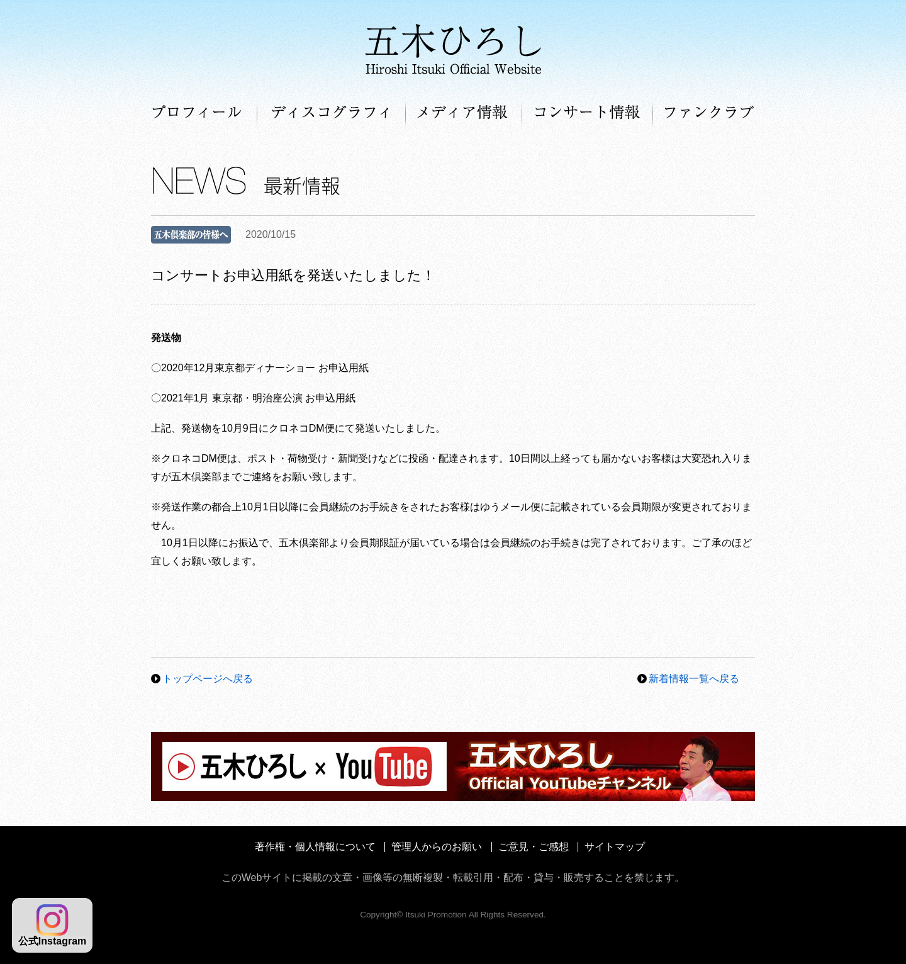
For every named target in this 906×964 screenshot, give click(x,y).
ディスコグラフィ (331, 113)
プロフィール (204, 113)
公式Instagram (52, 925)
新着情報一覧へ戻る (694, 678)
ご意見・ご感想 (533, 846)
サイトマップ (614, 846)
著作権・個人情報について (315, 846)
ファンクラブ (704, 113)
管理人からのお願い (436, 846)
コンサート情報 (587, 113)
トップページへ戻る (207, 678)
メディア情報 (464, 113)
